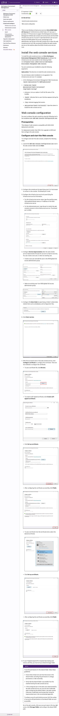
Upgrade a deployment (8, 39)
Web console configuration (29, 24)
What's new (6, 17)
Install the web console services (30, 21)
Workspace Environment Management (31, 5)
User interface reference (9, 43)
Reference (6, 45)
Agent (6, 32)
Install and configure (8, 23)
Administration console (10, 27)
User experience (7, 41)
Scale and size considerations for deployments (9, 35)
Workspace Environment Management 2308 (9, 14)
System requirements (8, 21)
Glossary (5, 47)
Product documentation (13, 2)
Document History (9, 49)
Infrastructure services (10, 25)
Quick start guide (7, 19)
